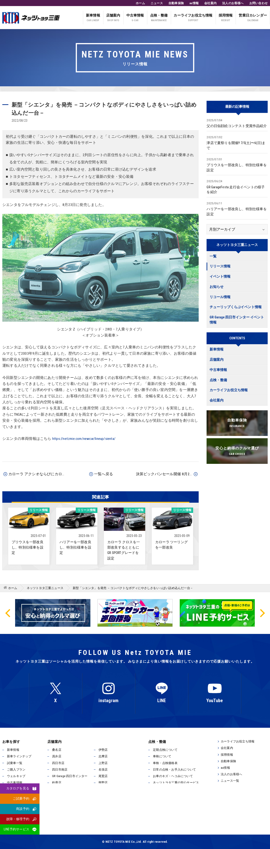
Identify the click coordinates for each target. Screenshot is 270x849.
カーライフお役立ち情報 (193, 18)
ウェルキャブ (16, 776)
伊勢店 (103, 749)
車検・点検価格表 (165, 763)
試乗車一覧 (14, 763)
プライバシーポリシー (59, 823)
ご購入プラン (16, 769)
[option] (135, 613)
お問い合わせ (258, 3)
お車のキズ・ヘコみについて (173, 776)
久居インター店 (109, 795)
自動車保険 (176, 3)
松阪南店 (105, 802)
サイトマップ (173, 823)
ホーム (140, 3)
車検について (162, 756)
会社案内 (210, 3)
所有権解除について (140, 823)
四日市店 (58, 763)
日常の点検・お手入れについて (174, 769)
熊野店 (103, 782)
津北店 (56, 789)
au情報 (194, 3)
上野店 (103, 763)
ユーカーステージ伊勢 (67, 795)
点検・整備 (159, 18)
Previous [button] (8, 613)
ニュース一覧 (230, 780)
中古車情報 (135, 18)
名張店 (103, 769)
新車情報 (93, 18)
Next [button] (262, 613)
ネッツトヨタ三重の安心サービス (176, 782)
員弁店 (56, 756)
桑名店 (56, 749)
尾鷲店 (103, 776)
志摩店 (103, 756)
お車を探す (11, 742)
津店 (102, 789)
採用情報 (226, 18)
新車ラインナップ (19, 756)
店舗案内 (113, 18)
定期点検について (165, 749)
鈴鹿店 (56, 782)
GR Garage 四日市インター (69, 776)
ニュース (157, 3)
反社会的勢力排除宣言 (100, 823)
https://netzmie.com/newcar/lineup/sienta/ (83, 439)
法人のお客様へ (233, 3)
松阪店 (56, 802)
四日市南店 (59, 769)
